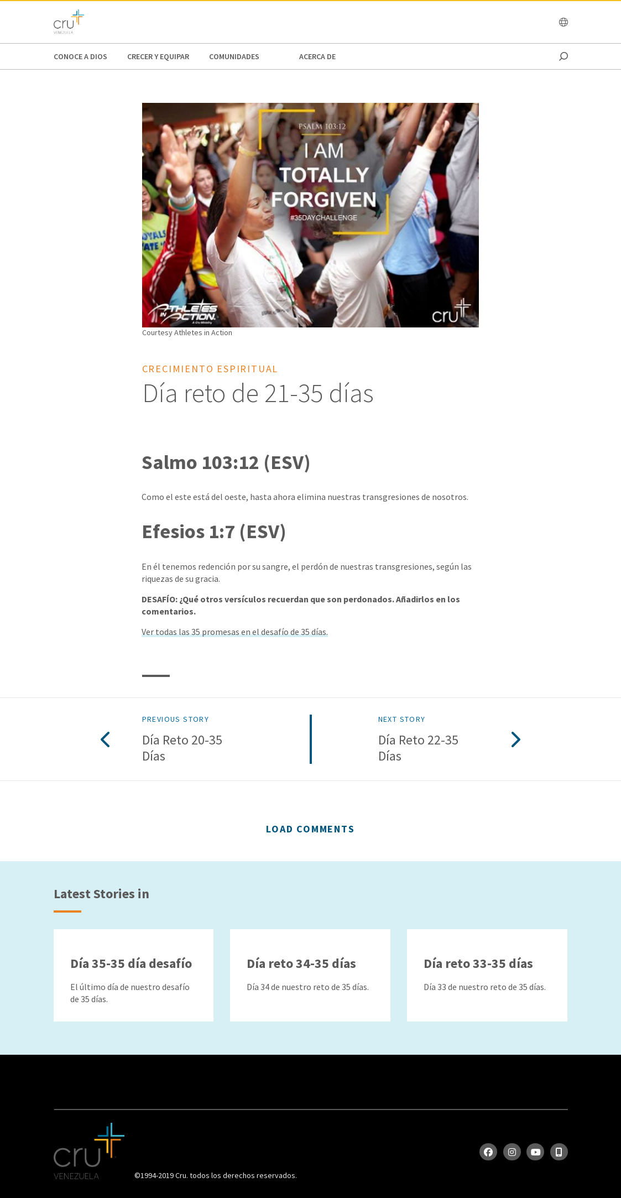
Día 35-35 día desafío (131, 963)
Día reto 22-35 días (418, 748)
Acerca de (317, 56)
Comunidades (234, 56)
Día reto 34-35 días (301, 963)
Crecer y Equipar (158, 56)
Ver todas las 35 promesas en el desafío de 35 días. (235, 631)
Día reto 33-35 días (478, 963)
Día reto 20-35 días (182, 748)
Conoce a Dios (80, 56)
